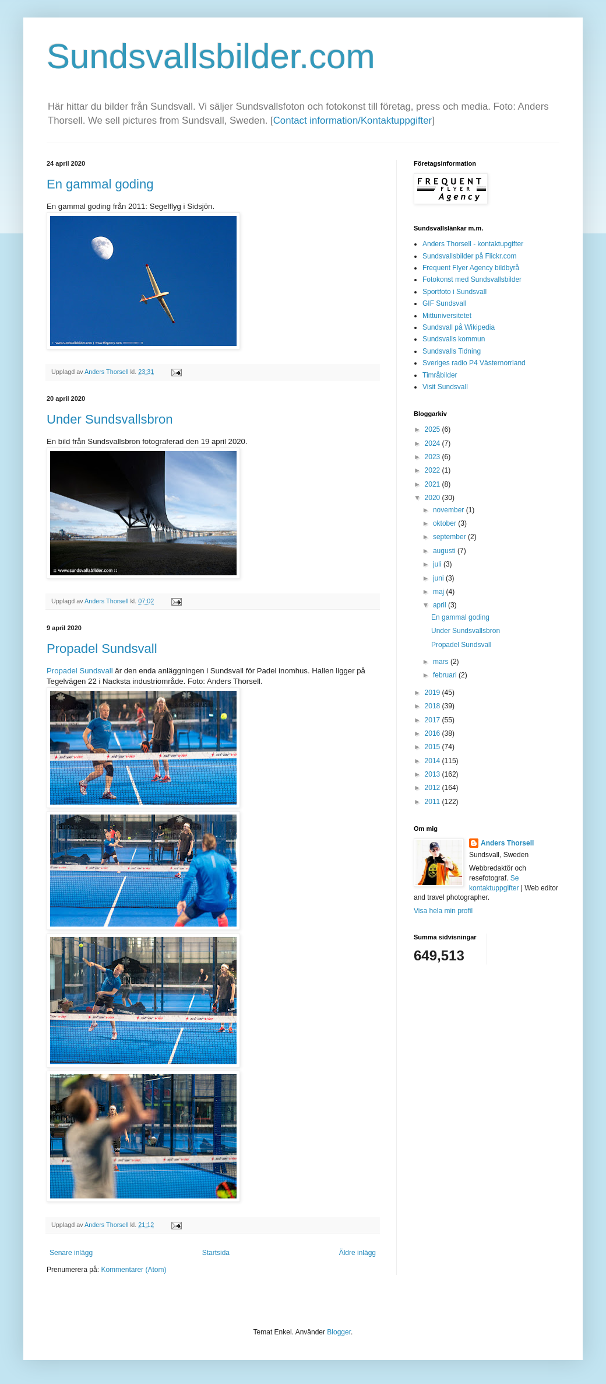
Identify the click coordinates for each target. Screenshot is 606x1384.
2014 (433, 761)
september (450, 537)
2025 (433, 429)
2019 (433, 692)
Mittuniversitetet (446, 316)
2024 (433, 443)
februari (446, 675)
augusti (445, 551)
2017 (433, 720)
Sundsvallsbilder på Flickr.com (469, 256)
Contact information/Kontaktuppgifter (352, 120)
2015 (433, 747)
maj (439, 592)
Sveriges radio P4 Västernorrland (474, 363)
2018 (433, 706)
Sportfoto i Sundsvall (454, 292)
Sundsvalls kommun (453, 339)
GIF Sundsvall (444, 303)
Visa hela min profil (443, 911)
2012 (433, 788)
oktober (445, 523)
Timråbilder (439, 375)
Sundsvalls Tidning (451, 351)
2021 (433, 484)
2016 (433, 733)
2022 (433, 470)
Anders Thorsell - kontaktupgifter (472, 244)
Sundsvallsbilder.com (211, 56)
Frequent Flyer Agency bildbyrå (470, 268)
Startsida (216, 1253)
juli (438, 564)
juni (439, 578)
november (449, 510)
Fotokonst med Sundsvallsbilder (472, 279)
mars (441, 662)
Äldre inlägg (357, 1253)
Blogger (339, 1332)
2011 (433, 802)
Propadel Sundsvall (102, 648)
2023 (433, 457)
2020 (433, 498)
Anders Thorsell (107, 371)
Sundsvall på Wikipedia (458, 327)
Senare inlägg (71, 1253)
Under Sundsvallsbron (109, 419)
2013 (433, 774)
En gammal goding (100, 184)
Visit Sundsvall (445, 387)
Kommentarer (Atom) (133, 1270)
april (440, 605)
